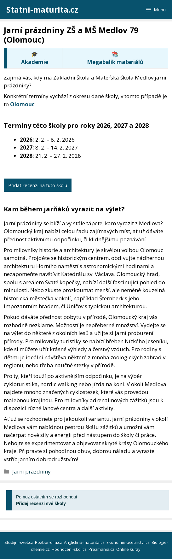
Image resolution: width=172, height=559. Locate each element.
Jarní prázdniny (31, 471)
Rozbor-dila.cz (49, 542)
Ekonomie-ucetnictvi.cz (128, 542)
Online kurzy (128, 549)
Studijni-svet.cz (19, 542)
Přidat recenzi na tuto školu (37, 185)
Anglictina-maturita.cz (85, 542)
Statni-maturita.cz (42, 9)
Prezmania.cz (102, 549)
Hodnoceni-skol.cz (70, 549)
